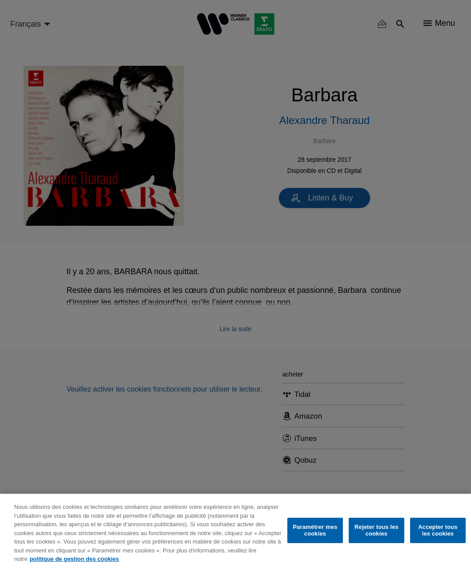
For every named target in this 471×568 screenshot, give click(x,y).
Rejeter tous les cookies (376, 530)
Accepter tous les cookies (437, 530)
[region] (235, 531)
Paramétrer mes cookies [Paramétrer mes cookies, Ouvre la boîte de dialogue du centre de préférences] (315, 530)
